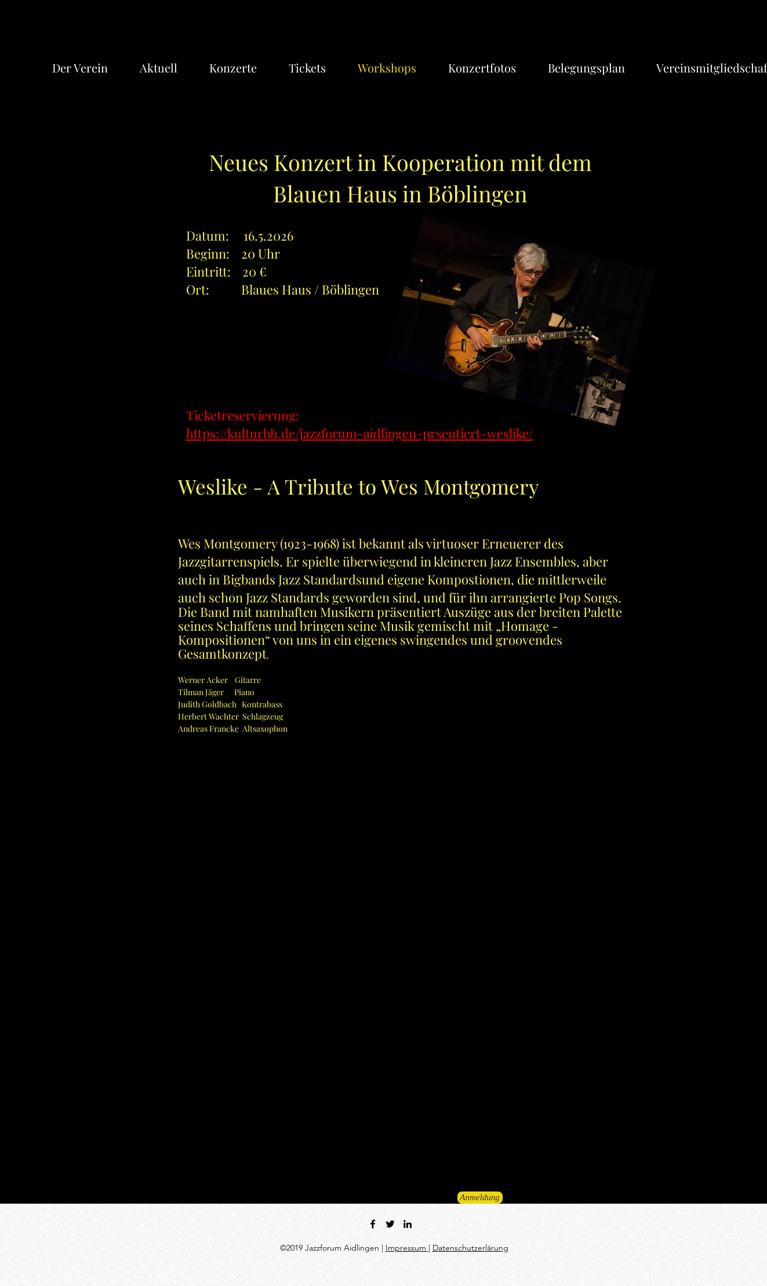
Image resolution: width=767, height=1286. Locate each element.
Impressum (407, 1248)
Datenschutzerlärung (470, 1248)
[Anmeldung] (480, 1197)
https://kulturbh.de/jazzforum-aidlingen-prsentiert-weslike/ (359, 433)
